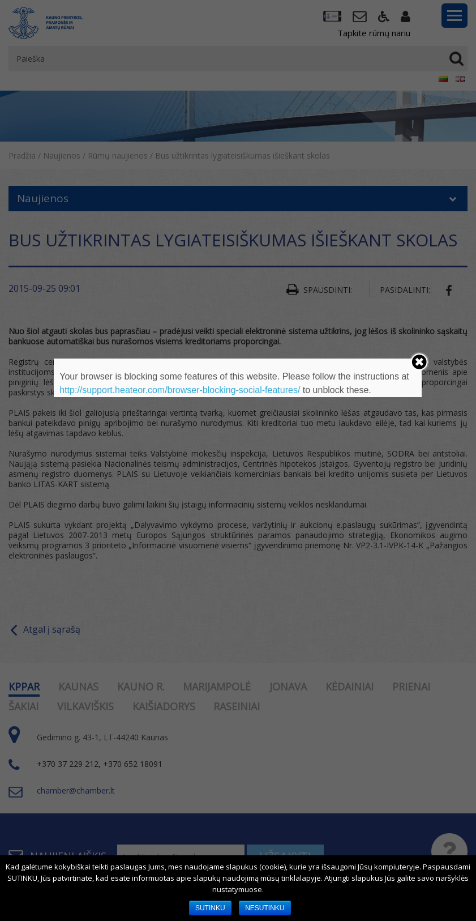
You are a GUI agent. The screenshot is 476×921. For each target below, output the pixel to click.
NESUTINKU (264, 908)
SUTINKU (210, 908)
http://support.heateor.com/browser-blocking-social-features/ (179, 390)
